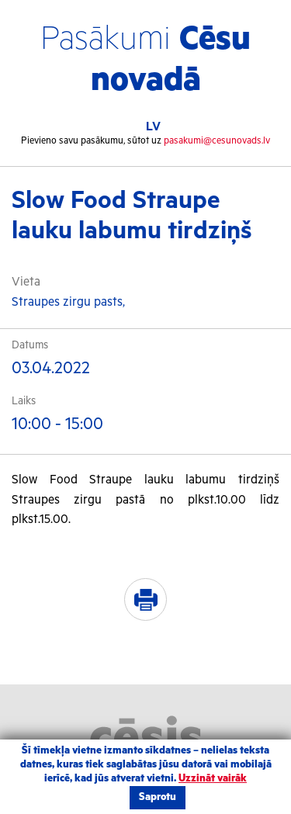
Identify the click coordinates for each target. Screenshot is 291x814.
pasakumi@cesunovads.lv (217, 141)
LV (153, 127)
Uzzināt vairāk (212, 779)
